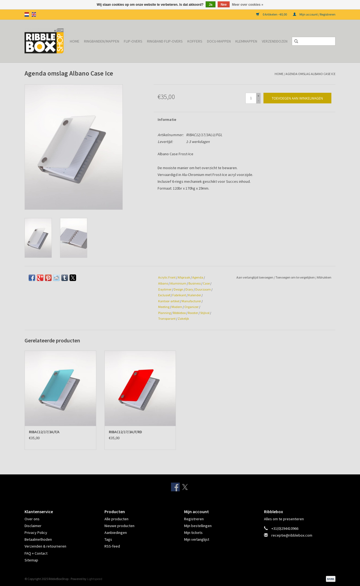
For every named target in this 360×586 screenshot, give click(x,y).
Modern (177, 307)
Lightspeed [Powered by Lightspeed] (94, 579)
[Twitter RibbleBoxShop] (185, 487)
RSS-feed (112, 546)
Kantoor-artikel (168, 301)
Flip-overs (133, 41)
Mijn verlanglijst (196, 539)
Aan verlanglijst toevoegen (255, 277)
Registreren (194, 518)
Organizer (191, 307)
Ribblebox (179, 313)
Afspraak (184, 277)
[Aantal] (250, 98)
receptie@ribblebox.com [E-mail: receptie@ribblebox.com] (291, 535)
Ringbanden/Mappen (101, 41)
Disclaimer (33, 525)
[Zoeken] (313, 41)
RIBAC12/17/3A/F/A (44, 431)
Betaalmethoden (38, 539)
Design (178, 289)
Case (206, 283)
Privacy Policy (36, 532)
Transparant (167, 318)
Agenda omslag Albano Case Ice (310, 74)
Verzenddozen (274, 41)
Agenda (197, 277)
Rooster (193, 313)
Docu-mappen (219, 41)
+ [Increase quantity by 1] (258, 96)
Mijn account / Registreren (314, 14)
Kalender (194, 295)
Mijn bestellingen (198, 525)
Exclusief (164, 295)
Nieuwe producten (119, 525)
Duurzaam (203, 289)
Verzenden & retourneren (45, 546)
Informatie (167, 119)
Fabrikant (179, 295)
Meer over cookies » (247, 5)
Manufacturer (191, 301)
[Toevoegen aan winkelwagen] (297, 98)
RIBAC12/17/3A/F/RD (125, 431)
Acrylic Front (167, 277)
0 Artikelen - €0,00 (271, 14)
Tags (108, 539)
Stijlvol (204, 313)
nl (27, 14)
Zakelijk (183, 318)
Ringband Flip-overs (165, 41)
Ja (210, 5)
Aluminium (178, 283)
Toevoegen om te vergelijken (295, 277)
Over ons (32, 518)
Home (74, 41)
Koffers (194, 41)
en (34, 14)
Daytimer (165, 289)
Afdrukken (324, 277)
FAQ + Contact (36, 553)
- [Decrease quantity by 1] (258, 100)
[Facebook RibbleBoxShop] (175, 487)
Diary (189, 289)
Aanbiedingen (115, 532)
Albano (163, 283)
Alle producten (116, 518)
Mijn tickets (193, 532)
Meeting (163, 307)
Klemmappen (246, 41)
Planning (164, 313)
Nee (224, 5)
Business (194, 283)
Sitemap (31, 560)
